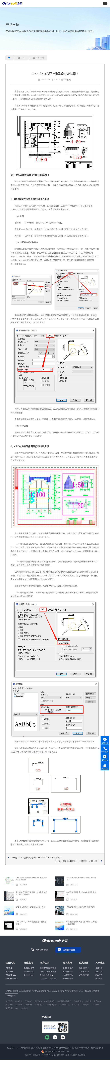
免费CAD (97, 1001)
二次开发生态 (84, 972)
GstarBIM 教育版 (46, 975)
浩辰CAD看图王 (11, 978)
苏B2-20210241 (97, 1048)
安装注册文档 (68, 968)
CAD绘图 (8, 1008)
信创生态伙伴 (84, 968)
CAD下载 (81, 1055)
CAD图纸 (67, 80)
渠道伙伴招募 (84, 975)
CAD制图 (8, 1001)
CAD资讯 (38, 58)
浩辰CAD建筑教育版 (48, 968)
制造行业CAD (29, 972)
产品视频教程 (68, 975)
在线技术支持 (69, 950)
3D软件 (88, 1001)
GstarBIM (9, 972)
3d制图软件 (39, 1005)
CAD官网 (95, 1005)
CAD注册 (75, 1005)
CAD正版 (18, 1001)
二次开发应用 (29, 975)
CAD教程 (23, 841)
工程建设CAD (29, 968)
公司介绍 (98, 968)
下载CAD (28, 1001)
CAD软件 (73, 1055)
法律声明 (28, 1055)
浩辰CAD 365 (10, 975)
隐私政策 (36, 1055)
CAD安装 (18, 1005)
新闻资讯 (98, 978)
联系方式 (98, 975)
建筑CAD (8, 1005)
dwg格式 (24, 1008)
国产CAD (38, 1001)
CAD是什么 (78, 1001)
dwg (16, 1008)
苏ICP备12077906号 (61, 1048)
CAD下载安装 (51, 1005)
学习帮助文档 (68, 972)
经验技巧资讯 (68, 978)
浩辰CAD (21, 181)
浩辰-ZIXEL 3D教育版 (48, 978)
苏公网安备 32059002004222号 (55, 1052)
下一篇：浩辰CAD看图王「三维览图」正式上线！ (77, 861)
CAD (21, 58)
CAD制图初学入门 (64, 1001)
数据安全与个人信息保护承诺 (53, 1055)
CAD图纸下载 (64, 1005)
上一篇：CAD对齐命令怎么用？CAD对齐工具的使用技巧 (36, 857)
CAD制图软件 (49, 1001)
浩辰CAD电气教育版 (48, 972)
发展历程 (98, 972)
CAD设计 (28, 1005)
